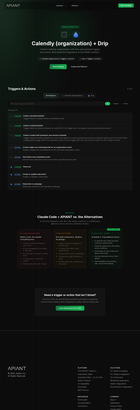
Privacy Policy (116, 393)
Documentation (84, 390)
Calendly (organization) (71, 96)
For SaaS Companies (119, 358)
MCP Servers (83, 378)
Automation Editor (85, 362)
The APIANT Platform (87, 358)
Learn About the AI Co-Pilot (70, 308)
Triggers (116, 103)
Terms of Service (117, 400)
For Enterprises (116, 365)
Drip (91, 96)
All (107, 103)
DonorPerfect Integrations (121, 374)
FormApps (82, 374)
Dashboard (114, 390)
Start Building (126, 5)
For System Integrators (120, 362)
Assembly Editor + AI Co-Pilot (90, 365)
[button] (61, 6)
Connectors (83, 393)
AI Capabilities (83, 371)
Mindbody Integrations (119, 368)
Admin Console (84, 368)
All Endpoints (51, 95)
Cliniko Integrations (118, 371)
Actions (125, 103)
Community (82, 387)
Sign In (113, 387)
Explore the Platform (79, 67)
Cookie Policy (116, 397)
